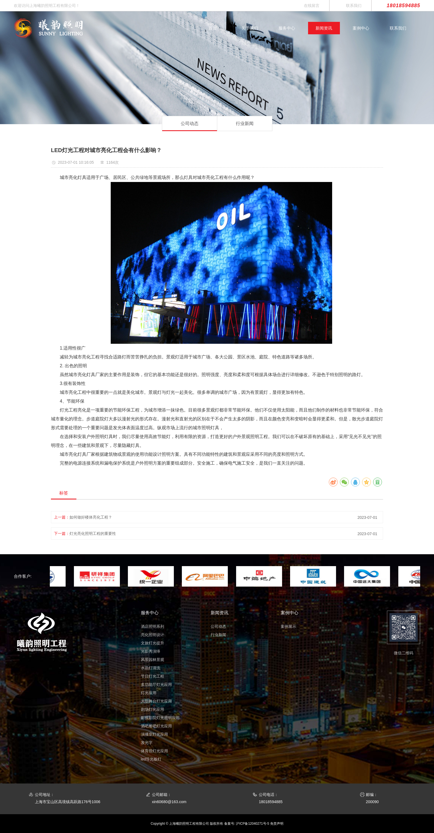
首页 (212, 28)
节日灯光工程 (152, 676)
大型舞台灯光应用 (156, 701)
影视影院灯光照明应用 (160, 717)
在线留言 (311, 5)
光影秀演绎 (150, 651)
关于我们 (249, 28)
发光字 (147, 742)
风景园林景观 (152, 659)
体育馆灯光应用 (154, 751)
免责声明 (276, 824)
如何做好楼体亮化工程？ (90, 517)
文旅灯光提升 (152, 643)
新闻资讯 (324, 28)
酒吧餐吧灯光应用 (156, 726)
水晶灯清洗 (150, 668)
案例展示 (288, 626)
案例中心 (361, 28)
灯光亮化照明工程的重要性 (92, 533)
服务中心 (286, 28)
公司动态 (189, 123)
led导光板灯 (151, 759)
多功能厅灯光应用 (156, 684)
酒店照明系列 (152, 626)
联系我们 (353, 5)
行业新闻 (245, 123)
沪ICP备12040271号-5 (252, 824)
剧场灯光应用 (152, 709)
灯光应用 (148, 693)
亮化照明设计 (152, 634)
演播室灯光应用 (154, 734)
